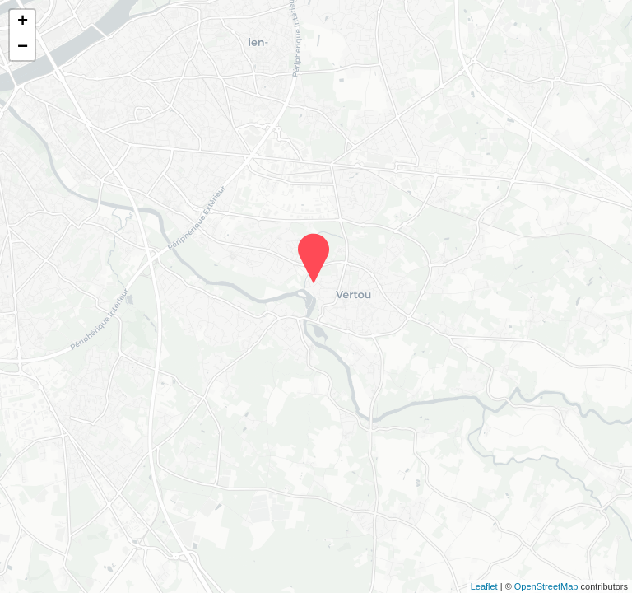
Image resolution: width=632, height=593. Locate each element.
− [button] (22, 47)
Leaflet (484, 586)
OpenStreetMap (546, 586)
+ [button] (22, 22)
